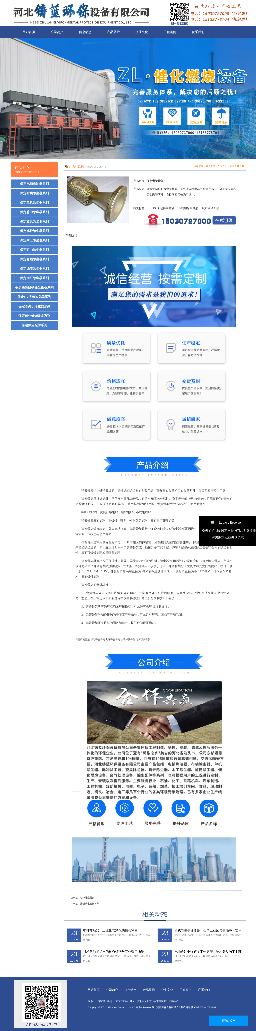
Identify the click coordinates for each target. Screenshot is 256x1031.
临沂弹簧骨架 (143, 639)
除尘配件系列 (237, 166)
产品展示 (113, 32)
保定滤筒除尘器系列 (34, 268)
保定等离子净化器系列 (34, 306)
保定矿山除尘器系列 (34, 249)
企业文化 (141, 32)
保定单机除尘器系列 (34, 202)
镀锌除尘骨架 (210, 208)
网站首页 (28, 32)
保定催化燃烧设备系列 (34, 315)
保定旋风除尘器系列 (34, 221)
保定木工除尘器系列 (34, 240)
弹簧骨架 (86, 512)
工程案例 (169, 32)
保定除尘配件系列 (34, 325)
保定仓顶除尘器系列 (34, 259)
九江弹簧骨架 (113, 639)
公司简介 (57, 32)
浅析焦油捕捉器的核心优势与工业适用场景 (113, 951)
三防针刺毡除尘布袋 (161, 208)
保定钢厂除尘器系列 (34, 278)
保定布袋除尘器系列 (34, 193)
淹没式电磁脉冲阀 (89, 903)
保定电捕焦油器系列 (34, 184)
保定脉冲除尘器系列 (34, 212)
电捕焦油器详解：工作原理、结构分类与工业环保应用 (208, 952)
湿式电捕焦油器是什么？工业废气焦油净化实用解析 (208, 931)
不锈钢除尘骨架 (188, 208)
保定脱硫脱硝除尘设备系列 (34, 287)
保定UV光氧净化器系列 (34, 297)
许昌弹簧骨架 (82, 639)
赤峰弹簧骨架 (128, 639)
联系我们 (198, 32)
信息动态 (85, 32)
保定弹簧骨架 (98, 639)
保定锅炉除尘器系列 (34, 231)
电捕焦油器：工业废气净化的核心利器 (110, 930)
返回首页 (210, 166)
